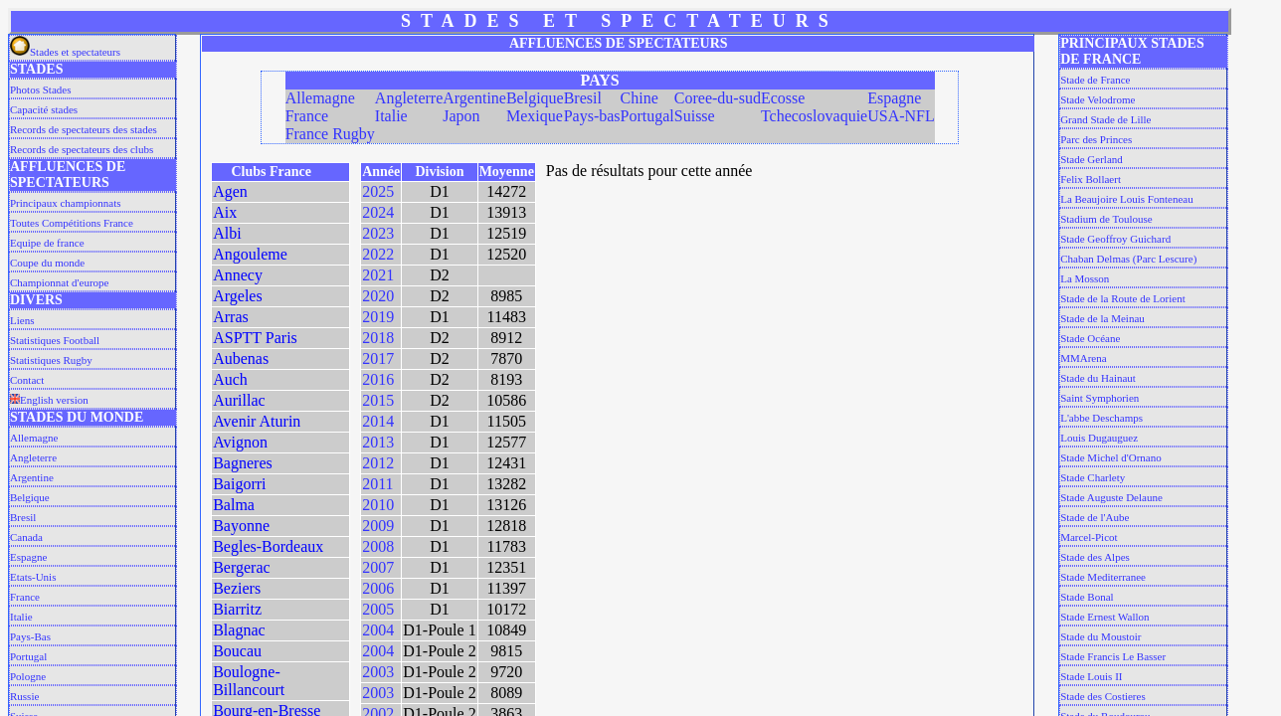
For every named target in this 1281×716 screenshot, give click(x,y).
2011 (377, 483)
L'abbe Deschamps (1101, 418)
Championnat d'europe (59, 282)
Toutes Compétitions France (71, 223)
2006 (378, 588)
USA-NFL (901, 115)
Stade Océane (1090, 338)
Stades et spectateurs (65, 52)
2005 (378, 609)
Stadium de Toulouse (1106, 219)
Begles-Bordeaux (268, 546)
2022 (378, 254)
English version (49, 400)
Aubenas (241, 358)
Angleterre (33, 457)
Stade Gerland (1091, 159)
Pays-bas (592, 115)
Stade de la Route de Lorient (1123, 298)
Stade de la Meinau (1102, 318)
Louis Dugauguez (1099, 438)
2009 (378, 525)
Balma (234, 504)
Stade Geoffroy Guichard (1115, 239)
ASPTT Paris (255, 337)
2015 (378, 400)
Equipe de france (47, 243)
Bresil (23, 517)
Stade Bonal (1086, 597)
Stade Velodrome (1097, 99)
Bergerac (241, 567)
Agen (230, 191)
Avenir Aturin (256, 421)
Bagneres (243, 462)
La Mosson (1084, 278)
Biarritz (237, 609)
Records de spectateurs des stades (83, 129)
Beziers (237, 588)
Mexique (534, 115)
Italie (21, 617)
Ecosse (783, 98)
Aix (225, 212)
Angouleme (250, 254)
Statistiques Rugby (51, 360)
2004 (378, 630)
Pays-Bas (30, 636)
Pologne (28, 676)
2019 (378, 316)
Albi (227, 233)
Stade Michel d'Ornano (1111, 457)
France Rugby (330, 133)
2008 (378, 546)
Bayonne (241, 525)
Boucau (237, 650)
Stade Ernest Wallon (1104, 617)
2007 (378, 567)
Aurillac (239, 400)
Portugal (28, 656)
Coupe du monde (47, 262)
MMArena (1083, 358)
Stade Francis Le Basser (1113, 656)
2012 (378, 462)
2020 (378, 295)
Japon (461, 115)
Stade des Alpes (1095, 557)
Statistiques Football (54, 340)
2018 (378, 337)
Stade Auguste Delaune (1111, 497)
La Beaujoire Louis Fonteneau (1126, 199)
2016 (378, 379)
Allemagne (34, 438)
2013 (378, 442)
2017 (378, 358)
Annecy (238, 275)
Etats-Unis (33, 577)
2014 (378, 421)
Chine (639, 98)
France (25, 597)
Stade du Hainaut (1098, 378)
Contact (27, 380)
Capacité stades (44, 109)
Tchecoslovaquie (814, 115)
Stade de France (1095, 80)
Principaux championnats (65, 203)
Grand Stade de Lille (1105, 119)
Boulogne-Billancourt (248, 680)
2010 (378, 504)
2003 (378, 671)
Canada (26, 537)
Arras (231, 316)
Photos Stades (40, 89)
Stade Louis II (1091, 676)
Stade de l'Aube (1094, 517)
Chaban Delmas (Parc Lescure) (1128, 259)
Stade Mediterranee (1103, 577)
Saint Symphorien (1099, 398)
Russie (24, 696)
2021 (378, 275)
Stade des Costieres (1103, 696)
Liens (22, 320)
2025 (378, 191)
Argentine (32, 477)
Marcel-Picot (1088, 537)
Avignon (240, 442)
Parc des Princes (1096, 139)
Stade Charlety (1092, 477)
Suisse (694, 115)
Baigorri (239, 483)
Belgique (30, 497)
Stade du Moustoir (1100, 636)
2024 (378, 212)
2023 (378, 233)
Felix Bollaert (1090, 179)
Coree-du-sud (717, 98)
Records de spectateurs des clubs (81, 149)
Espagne (28, 557)
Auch (230, 379)
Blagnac (239, 630)
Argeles (237, 295)
